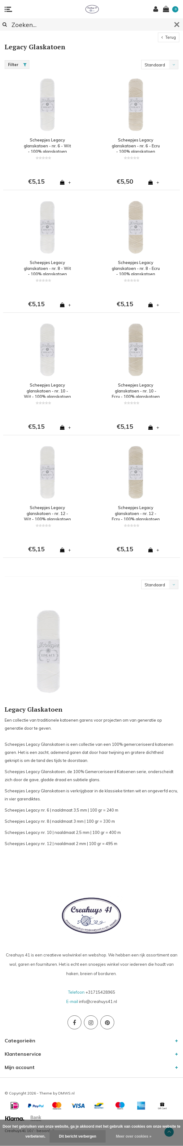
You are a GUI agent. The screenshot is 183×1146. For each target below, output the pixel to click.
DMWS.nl (66, 1093)
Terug (168, 37)
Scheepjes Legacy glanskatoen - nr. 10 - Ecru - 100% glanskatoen (136, 390)
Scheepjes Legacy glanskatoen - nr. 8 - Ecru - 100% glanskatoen (136, 267)
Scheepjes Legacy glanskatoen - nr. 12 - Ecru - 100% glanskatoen (136, 512)
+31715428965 (100, 992)
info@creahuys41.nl (98, 1001)
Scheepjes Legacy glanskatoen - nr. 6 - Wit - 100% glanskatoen (47, 145)
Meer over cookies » (133, 1136)
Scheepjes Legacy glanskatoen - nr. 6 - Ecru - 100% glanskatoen (136, 145)
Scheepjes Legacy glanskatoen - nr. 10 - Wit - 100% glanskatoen (47, 390)
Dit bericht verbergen (77, 1136)
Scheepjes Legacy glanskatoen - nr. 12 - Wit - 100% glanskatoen (47, 512)
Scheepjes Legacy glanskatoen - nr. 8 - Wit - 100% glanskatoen (47, 267)
